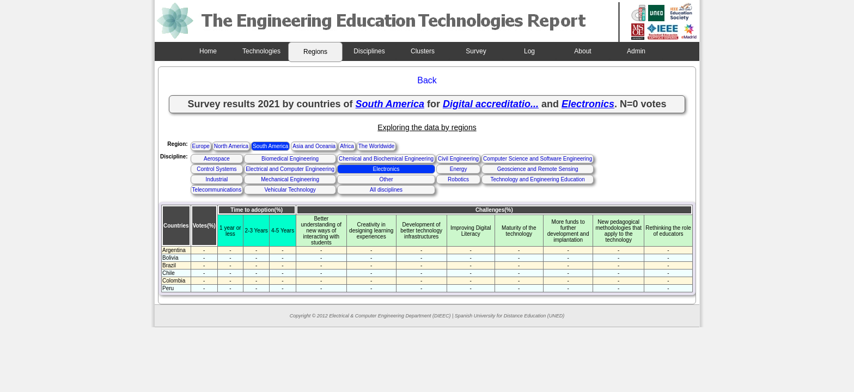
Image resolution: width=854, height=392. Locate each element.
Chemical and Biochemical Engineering (386, 159)
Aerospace (217, 159)
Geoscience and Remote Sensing (537, 169)
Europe (201, 146)
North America (231, 146)
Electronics (386, 169)
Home (208, 51)
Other (386, 179)
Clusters (423, 51)
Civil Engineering (458, 159)
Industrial (217, 179)
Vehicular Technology (289, 190)
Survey (476, 51)
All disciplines (386, 190)
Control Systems (216, 169)
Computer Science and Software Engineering (537, 159)
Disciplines (369, 51)
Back (427, 80)
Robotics (458, 179)
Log (529, 51)
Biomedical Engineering (290, 159)
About (582, 51)
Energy (458, 169)
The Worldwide (376, 146)
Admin (636, 51)
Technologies (261, 51)
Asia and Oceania (313, 146)
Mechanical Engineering (290, 179)
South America (270, 146)
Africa (347, 146)
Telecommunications (217, 190)
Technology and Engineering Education (537, 179)
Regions (315, 52)
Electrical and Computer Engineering (290, 169)
